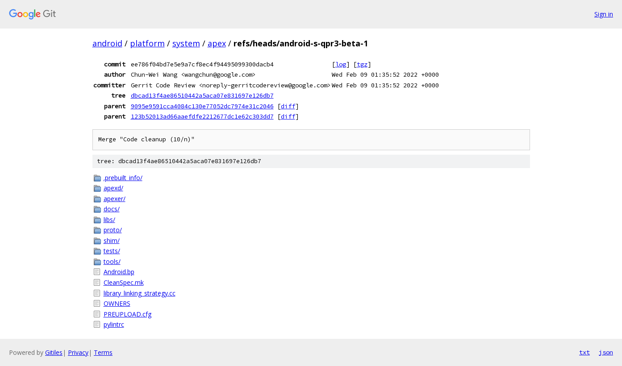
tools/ (112, 261)
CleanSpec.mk (124, 282)
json (606, 352)
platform (147, 43)
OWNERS (117, 303)
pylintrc (114, 324)
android (107, 43)
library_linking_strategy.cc (139, 293)
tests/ (112, 251)
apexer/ (114, 198)
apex (217, 43)
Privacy (78, 352)
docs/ (112, 209)
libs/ (109, 219)
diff (288, 106)
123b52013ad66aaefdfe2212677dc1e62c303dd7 (202, 116)
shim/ (112, 240)
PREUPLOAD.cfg (127, 314)
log (340, 64)
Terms (103, 352)
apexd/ (113, 188)
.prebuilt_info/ (123, 177)
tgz (362, 64)
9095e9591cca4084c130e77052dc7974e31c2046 (202, 106)
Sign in (603, 14)
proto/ (113, 230)
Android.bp (119, 271)
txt (584, 352)
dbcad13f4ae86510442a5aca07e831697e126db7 (202, 95)
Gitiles (54, 352)
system (186, 43)
